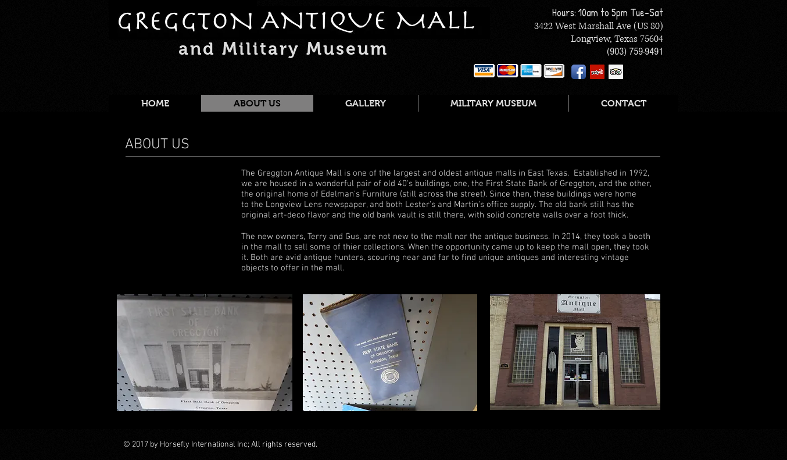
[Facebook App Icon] (578, 72)
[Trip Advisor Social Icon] (616, 72)
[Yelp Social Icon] (597, 72)
